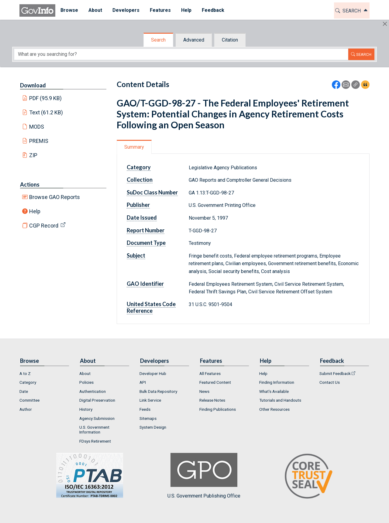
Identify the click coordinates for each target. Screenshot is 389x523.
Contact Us (329, 382)
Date (23, 391)
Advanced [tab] (193, 40)
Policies (86, 382)
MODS (36, 126)
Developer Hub (152, 373)
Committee (29, 400)
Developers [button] (125, 10)
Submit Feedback (335, 373)
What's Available (274, 391)
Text (46, 112)
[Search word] (181, 54)
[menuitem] (69, 10)
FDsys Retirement (95, 441)
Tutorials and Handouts (280, 400)
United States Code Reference (151, 307)
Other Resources (274, 409)
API (142, 382)
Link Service (150, 400)
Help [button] (186, 10)
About (85, 373)
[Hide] (385, 24)
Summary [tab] (134, 147)
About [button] (95, 10)
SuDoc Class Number (152, 192)
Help (34, 211)
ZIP (33, 155)
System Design (152, 427)
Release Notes (212, 400)
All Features (210, 373)
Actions (30, 184)
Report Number (145, 230)
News (204, 391)
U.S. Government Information (94, 429)
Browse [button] (69, 10)
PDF (45, 98)
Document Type (146, 242)
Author (25, 409)
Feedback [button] (213, 10)
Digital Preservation (97, 400)
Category (139, 167)
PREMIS (38, 141)
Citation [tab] (230, 40)
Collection (140, 179)
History (85, 409)
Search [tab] (158, 40)
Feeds (144, 409)
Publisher (138, 204)
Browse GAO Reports (54, 197)
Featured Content (215, 382)
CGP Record (43, 225)
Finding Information (276, 382)
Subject (136, 255)
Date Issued (142, 217)
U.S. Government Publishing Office (203, 476)
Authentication (92, 391)
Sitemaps (148, 418)
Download (33, 85)
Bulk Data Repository (158, 391)
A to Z (25, 373)
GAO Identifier (145, 283)
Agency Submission (97, 418)
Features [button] (160, 10)
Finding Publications (217, 409)
